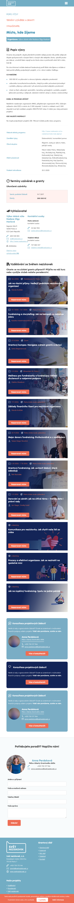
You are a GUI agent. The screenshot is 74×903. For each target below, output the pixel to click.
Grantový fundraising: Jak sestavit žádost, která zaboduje (32, 469)
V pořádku (42, 900)
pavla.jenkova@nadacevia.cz (41, 231)
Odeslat (14, 823)
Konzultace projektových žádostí (29, 623)
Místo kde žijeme (51, 67)
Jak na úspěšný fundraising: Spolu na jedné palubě (34, 590)
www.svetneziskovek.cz (18, 871)
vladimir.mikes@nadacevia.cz (41, 248)
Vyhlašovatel (13, 26)
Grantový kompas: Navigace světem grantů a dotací (35, 344)
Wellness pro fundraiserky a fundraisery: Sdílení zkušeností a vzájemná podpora (32, 377)
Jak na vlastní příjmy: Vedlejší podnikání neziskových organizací (35, 284)
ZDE (31, 121)
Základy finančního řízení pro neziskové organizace (34, 406)
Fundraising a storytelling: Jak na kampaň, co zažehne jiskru (36, 315)
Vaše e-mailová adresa (17, 788)
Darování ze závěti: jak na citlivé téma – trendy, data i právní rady (35, 500)
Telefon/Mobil (13, 797)
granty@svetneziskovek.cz (19, 868)
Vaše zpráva (13, 806)
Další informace (58, 900)
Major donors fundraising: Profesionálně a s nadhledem (36, 437)
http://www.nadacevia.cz (19, 241)
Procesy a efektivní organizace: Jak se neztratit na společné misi (34, 561)
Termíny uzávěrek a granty (20, 20)
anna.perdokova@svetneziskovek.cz (37, 647)
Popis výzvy (12, 14)
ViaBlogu (55, 70)
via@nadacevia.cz (16, 239)
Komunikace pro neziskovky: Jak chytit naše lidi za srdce (34, 531)
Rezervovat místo (18, 299)
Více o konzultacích (37, 653)
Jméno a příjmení (15, 779)
